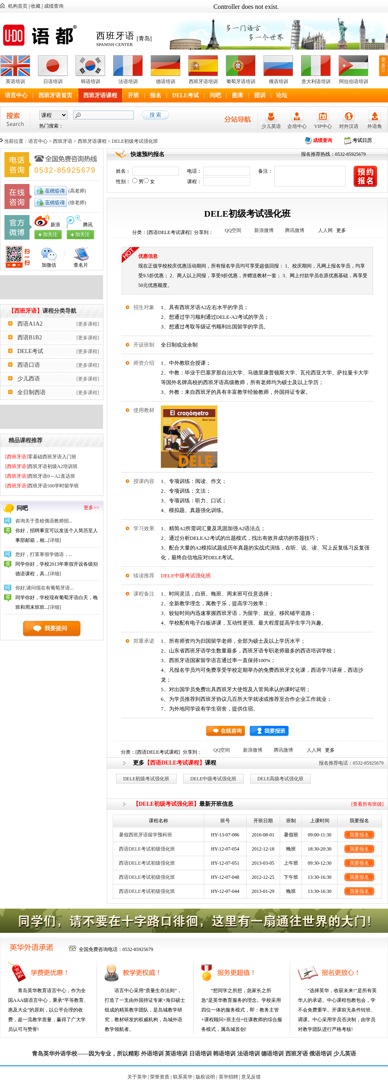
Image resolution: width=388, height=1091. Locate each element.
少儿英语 (271, 126)
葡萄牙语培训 (240, 81)
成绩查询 (53, 6)
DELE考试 (185, 95)
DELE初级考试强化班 (146, 779)
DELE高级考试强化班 (280, 779)
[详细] (54, 540)
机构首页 (17, 6)
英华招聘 (228, 1077)
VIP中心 (322, 126)
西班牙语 (62, 141)
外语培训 (152, 1054)
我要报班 (274, 731)
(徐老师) (76, 202)
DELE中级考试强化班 (186, 576)
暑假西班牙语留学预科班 (145, 835)
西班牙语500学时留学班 (42, 486)
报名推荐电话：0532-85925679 (351, 763)
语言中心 (16, 95)
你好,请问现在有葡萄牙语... (44, 588)
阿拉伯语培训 (353, 81)
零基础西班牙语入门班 (40, 457)
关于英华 (137, 1077)
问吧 (215, 95)
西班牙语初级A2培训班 (41, 466)
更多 (383, 62)
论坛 (281, 95)
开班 (133, 95)
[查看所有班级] (367, 804)
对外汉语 (348, 126)
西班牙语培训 (203, 81)
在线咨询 (231, 731)
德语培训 (165, 81)
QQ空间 (233, 230)
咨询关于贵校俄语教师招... (43, 521)
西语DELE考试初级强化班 (147, 849)
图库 (237, 95)
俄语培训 (278, 81)
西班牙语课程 (100, 95)
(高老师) (76, 191)
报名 (155, 95)
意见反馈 (251, 1077)
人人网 (325, 230)
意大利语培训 (316, 81)
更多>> (91, 507)
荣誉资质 (159, 1077)
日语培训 (53, 81)
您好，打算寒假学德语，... (43, 554)
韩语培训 (90, 81)
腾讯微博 (294, 230)
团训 (260, 95)
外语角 (374, 126)
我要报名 (359, 835)
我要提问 (55, 628)
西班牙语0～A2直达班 (40, 476)
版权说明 (205, 1077)
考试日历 (362, 140)
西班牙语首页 (55, 95)
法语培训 (128, 81)
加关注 (82, 234)
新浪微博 (264, 230)
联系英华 (182, 1077)
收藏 (35, 6)
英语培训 (15, 81)
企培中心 (297, 126)
